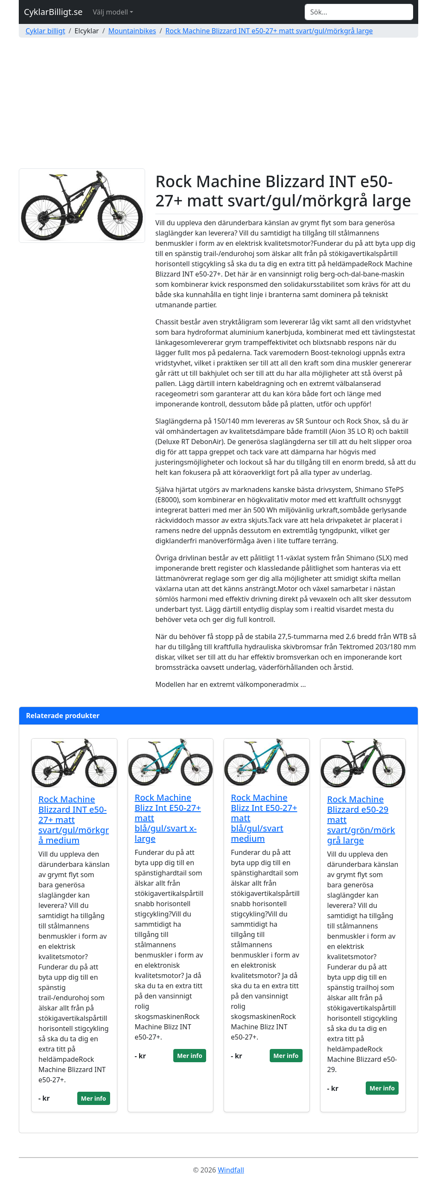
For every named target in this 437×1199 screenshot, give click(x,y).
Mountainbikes (132, 30)
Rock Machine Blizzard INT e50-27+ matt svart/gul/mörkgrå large (269, 30)
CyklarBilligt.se (53, 12)
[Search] (359, 12)
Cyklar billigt (45, 30)
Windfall (231, 1170)
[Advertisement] (218, 104)
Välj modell (110, 12)
